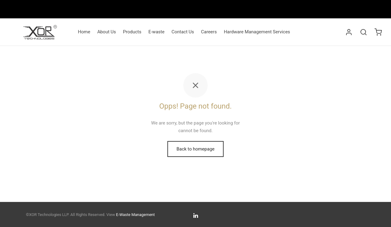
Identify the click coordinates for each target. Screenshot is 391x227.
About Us (106, 32)
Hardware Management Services (257, 32)
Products (132, 32)
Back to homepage (196, 149)
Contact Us (182, 32)
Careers (209, 32)
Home (84, 32)
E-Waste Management (135, 214)
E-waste (156, 32)
